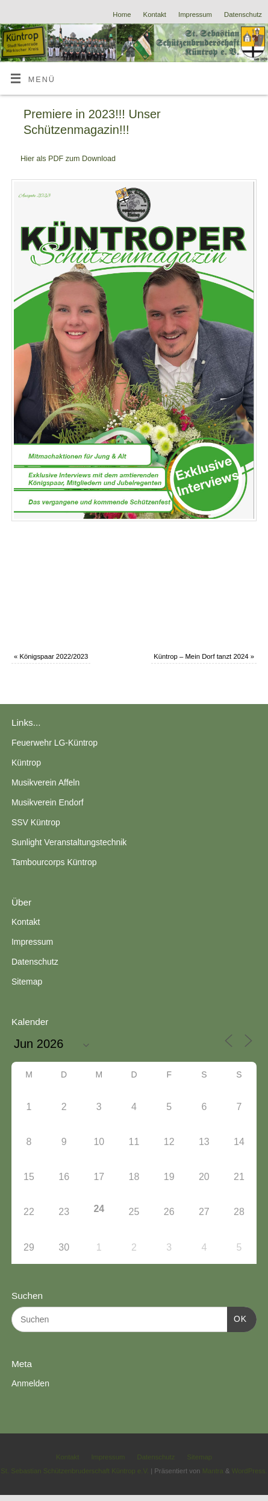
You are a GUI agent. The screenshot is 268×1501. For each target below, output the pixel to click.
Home (122, 14)
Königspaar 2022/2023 (51, 656)
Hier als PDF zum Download (68, 158)
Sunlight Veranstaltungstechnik (68, 842)
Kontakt (154, 14)
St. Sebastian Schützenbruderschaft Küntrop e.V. (75, 1470)
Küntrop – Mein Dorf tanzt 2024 (204, 656)
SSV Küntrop (35, 822)
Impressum (195, 14)
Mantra (212, 1470)
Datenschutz (243, 14)
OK (237, 1318)
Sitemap (26, 981)
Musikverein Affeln (45, 782)
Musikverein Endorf (47, 802)
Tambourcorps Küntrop (54, 862)
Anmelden (30, 1383)
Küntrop (26, 762)
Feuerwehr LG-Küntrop (54, 742)
